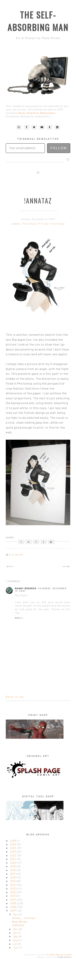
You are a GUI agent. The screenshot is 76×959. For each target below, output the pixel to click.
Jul (15, 943)
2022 (13, 855)
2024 (13, 848)
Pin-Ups (44, 223)
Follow (58, 148)
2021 (13, 859)
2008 (13, 906)
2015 (13, 881)
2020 (13, 862)
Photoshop (29, 223)
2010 (13, 899)
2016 (13, 877)
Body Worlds (19, 921)
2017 (13, 873)
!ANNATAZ (18, 925)
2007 (13, 910)
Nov (16, 929)
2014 (13, 884)
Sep (16, 936)
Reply (19, 618)
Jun (16, 947)
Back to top (15, 696)
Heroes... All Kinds (23, 918)
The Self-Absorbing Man (38, 21)
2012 (13, 892)
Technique (58, 223)
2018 (13, 870)
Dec (16, 914)
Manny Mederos (26, 588)
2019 (13, 866)
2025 (13, 844)
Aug (16, 940)
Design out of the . (54, 957)
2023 (13, 851)
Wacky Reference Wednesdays (36, 112)
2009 (13, 903)
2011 (13, 895)
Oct (15, 932)
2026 (13, 840)
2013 (13, 888)
